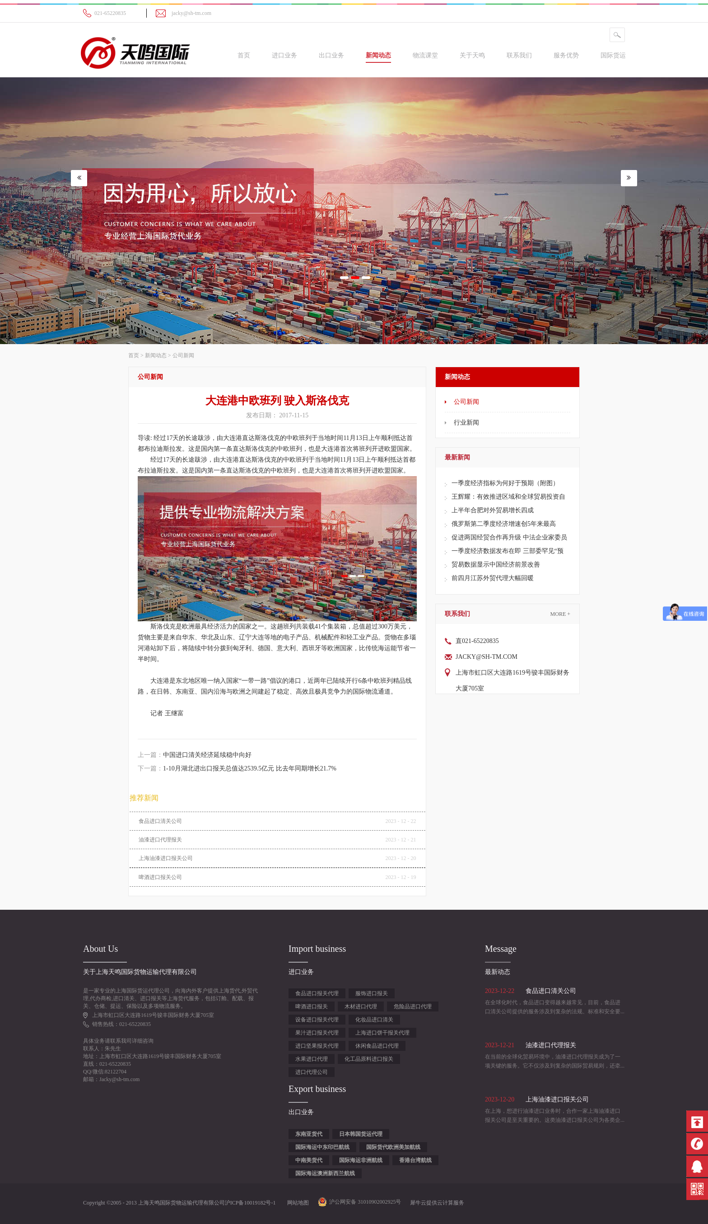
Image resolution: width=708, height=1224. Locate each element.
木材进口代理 (361, 1006)
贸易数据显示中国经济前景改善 (496, 564)
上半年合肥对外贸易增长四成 (493, 510)
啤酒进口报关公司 (160, 877)
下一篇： (237, 768)
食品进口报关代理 (317, 993)
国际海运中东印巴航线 (322, 1147)
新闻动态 (156, 355)
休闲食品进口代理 (377, 1046)
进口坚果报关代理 (317, 1046)
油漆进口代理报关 (160, 839)
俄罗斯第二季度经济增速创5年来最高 (504, 523)
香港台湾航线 (415, 1160)
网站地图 (296, 1203)
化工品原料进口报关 (369, 1059)
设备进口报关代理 (317, 1019)
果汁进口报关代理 (317, 1033)
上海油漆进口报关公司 (166, 858)
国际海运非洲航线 (360, 1160)
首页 (244, 55)
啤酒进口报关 (311, 1006)
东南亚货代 (308, 1134)
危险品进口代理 (413, 1006)
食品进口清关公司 (160, 821)
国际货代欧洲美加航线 (393, 1147)
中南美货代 (308, 1160)
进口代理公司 (311, 1072)
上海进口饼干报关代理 (382, 1033)
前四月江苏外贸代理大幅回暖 (493, 578)
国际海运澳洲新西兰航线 (325, 1173)
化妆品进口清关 (374, 1019)
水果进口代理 (311, 1059)
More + (560, 614)
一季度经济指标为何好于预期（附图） (505, 483)
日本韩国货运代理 (360, 1134)
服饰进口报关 (371, 993)
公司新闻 (183, 355)
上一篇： (195, 754)
